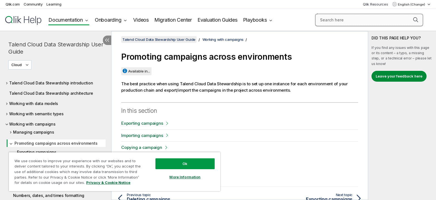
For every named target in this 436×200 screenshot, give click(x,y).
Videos (141, 20)
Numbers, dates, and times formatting (48, 195)
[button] (416, 19)
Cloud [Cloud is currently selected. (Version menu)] (17, 64)
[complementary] (402, 115)
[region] (114, 171)
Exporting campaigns (142, 123)
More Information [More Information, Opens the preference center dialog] (184, 177)
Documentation (65, 20)
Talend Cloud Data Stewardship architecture (51, 93)
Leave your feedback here (399, 76)
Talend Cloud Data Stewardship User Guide (55, 48)
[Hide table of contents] (107, 40)
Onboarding (108, 20)
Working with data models (33, 103)
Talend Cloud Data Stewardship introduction (51, 83)
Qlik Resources (375, 4)
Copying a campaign (141, 147)
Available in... (139, 71)
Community (33, 4)
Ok (184, 163)
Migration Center (173, 20)
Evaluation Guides (217, 20)
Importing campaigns (142, 135)
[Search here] (369, 20)
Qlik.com (13, 4)
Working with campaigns (32, 124)
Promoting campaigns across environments (55, 143)
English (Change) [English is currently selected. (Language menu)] (412, 4)
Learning (53, 4)
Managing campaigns (33, 132)
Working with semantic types (36, 113)
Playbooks (255, 20)
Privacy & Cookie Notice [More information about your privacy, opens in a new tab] (108, 182)
